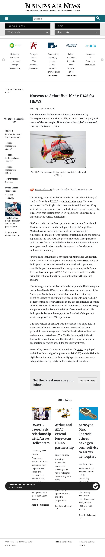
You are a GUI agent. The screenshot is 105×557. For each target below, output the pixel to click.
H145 (54, 201)
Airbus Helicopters (72, 201)
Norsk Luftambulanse (70, 294)
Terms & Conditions (63, 542)
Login (60, 26)
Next (101, 59)
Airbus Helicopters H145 (10, 169)
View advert (15, 68)
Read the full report (40, 506)
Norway (10, 197)
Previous (3, 59)
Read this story (43, 189)
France (10, 194)
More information (15, 487)
